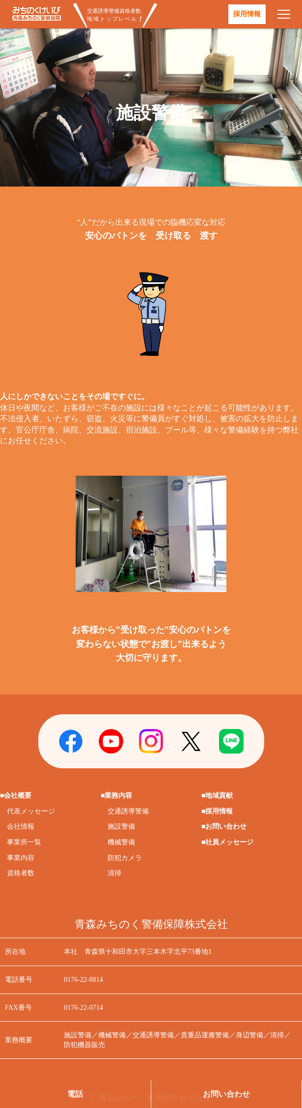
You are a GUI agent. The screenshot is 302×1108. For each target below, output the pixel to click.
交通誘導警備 (128, 811)
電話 (75, 1094)
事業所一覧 (24, 842)
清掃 (114, 873)
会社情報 (20, 826)
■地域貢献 (217, 795)
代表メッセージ (31, 811)
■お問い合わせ (224, 826)
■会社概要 (15, 795)
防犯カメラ (125, 858)
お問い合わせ (226, 1094)
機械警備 (121, 842)
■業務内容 (116, 795)
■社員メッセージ (227, 842)
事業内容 (20, 858)
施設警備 (121, 826)
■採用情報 (217, 811)
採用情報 (247, 14)
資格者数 (20, 873)
